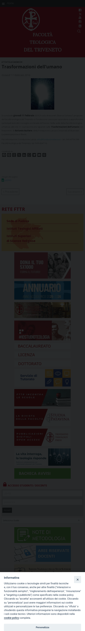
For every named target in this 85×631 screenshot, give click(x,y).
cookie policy (11, 617)
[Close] (77, 579)
